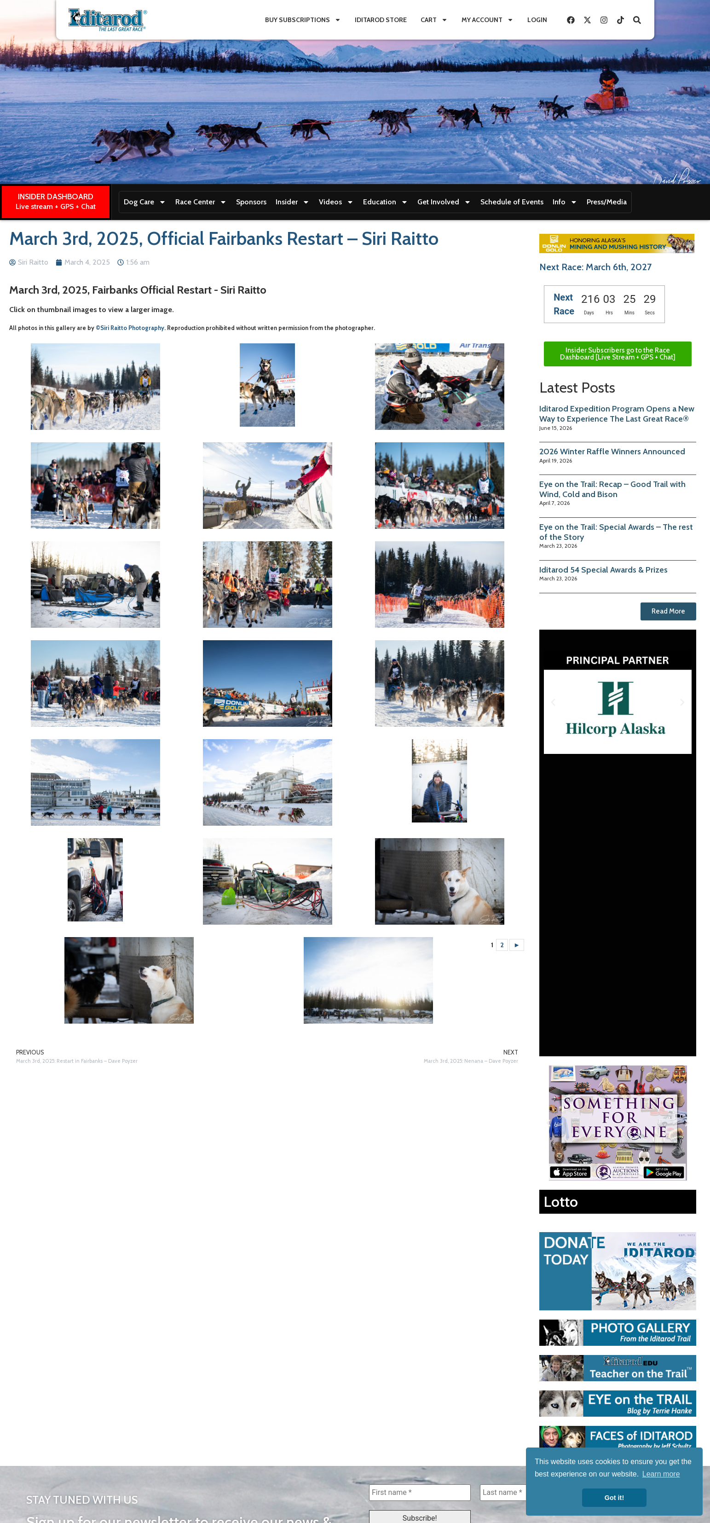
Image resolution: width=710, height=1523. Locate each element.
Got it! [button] (614, 1497)
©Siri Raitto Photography (130, 327)
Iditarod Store (381, 20)
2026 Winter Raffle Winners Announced (612, 451)
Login (537, 20)
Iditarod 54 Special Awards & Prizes (603, 570)
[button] (553, 702)
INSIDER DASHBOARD (55, 196)
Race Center (201, 202)
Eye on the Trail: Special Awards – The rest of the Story (616, 532)
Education (385, 202)
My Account (488, 20)
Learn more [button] (661, 1474)
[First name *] (420, 1492)
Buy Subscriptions (303, 20)
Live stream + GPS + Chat (56, 206)
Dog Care (145, 202)
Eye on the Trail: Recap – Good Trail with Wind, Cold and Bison (612, 489)
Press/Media (607, 201)
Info (565, 202)
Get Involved (444, 202)
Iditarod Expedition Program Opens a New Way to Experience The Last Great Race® (616, 414)
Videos (336, 202)
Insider (293, 202)
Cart (434, 20)
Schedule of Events (511, 201)
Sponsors (251, 201)
